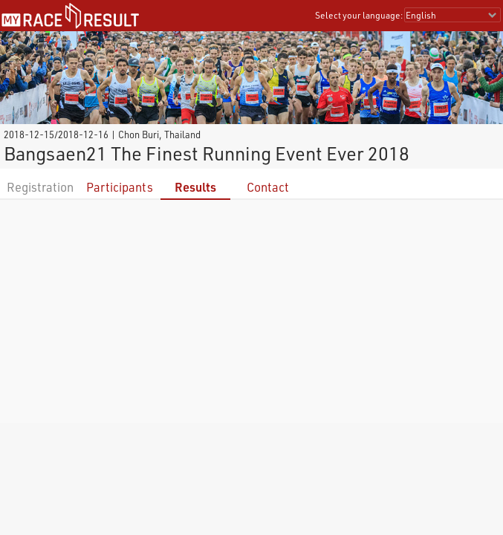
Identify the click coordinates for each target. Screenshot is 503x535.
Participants (119, 187)
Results (195, 187)
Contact (268, 187)
